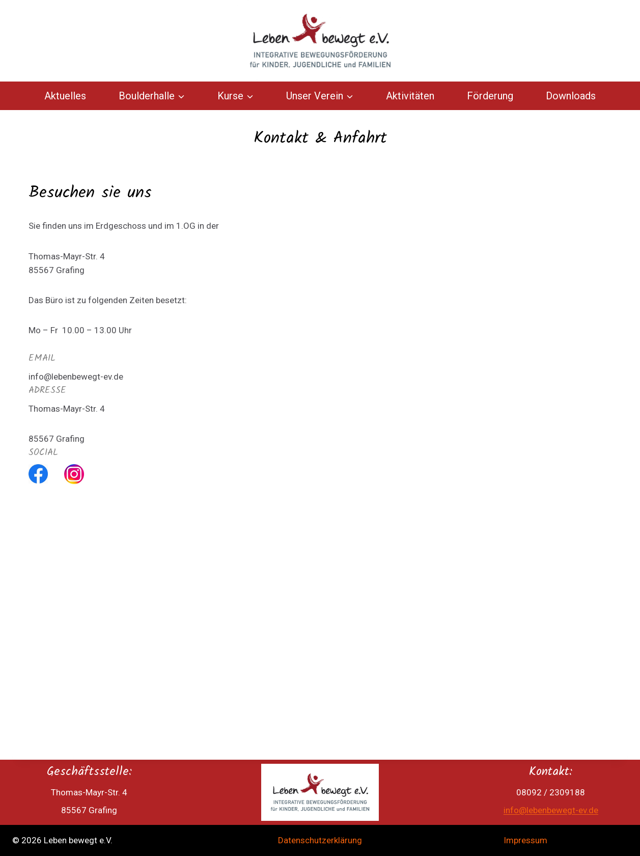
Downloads (571, 96)
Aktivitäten (410, 96)
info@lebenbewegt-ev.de (551, 810)
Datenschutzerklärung (320, 840)
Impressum (525, 840)
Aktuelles (65, 96)
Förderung (490, 96)
